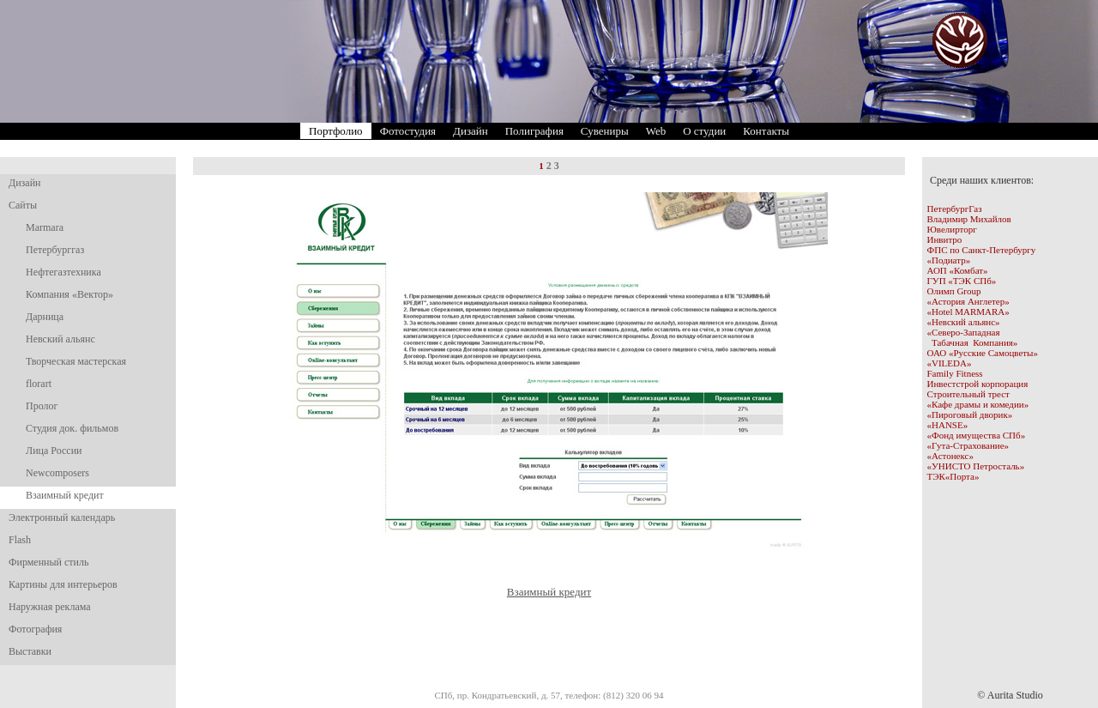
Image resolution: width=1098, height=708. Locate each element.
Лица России (53, 451)
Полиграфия (534, 130)
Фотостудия (408, 130)
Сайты (23, 205)
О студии (704, 130)
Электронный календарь (62, 517)
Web (656, 130)
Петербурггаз (55, 250)
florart (38, 384)
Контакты (766, 130)
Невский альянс (60, 339)
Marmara (44, 227)
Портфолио (336, 130)
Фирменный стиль (48, 562)
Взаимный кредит (65, 495)
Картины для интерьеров (63, 584)
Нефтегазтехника (63, 272)
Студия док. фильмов (72, 428)
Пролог (41, 406)
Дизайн (470, 130)
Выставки (30, 651)
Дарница (44, 317)
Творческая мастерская (76, 361)
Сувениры (605, 130)
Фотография (35, 629)
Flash (20, 540)
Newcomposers (57, 473)
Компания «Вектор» (69, 294)
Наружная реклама (50, 607)
